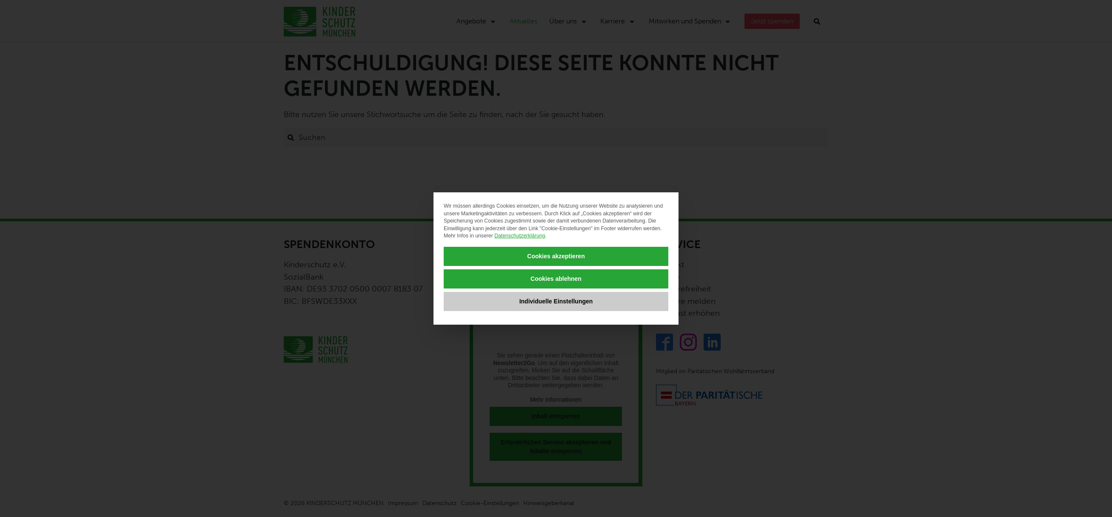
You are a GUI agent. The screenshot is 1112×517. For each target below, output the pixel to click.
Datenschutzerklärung (519, 236)
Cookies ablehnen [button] (556, 278)
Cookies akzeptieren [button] (556, 256)
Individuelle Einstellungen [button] (556, 301)
